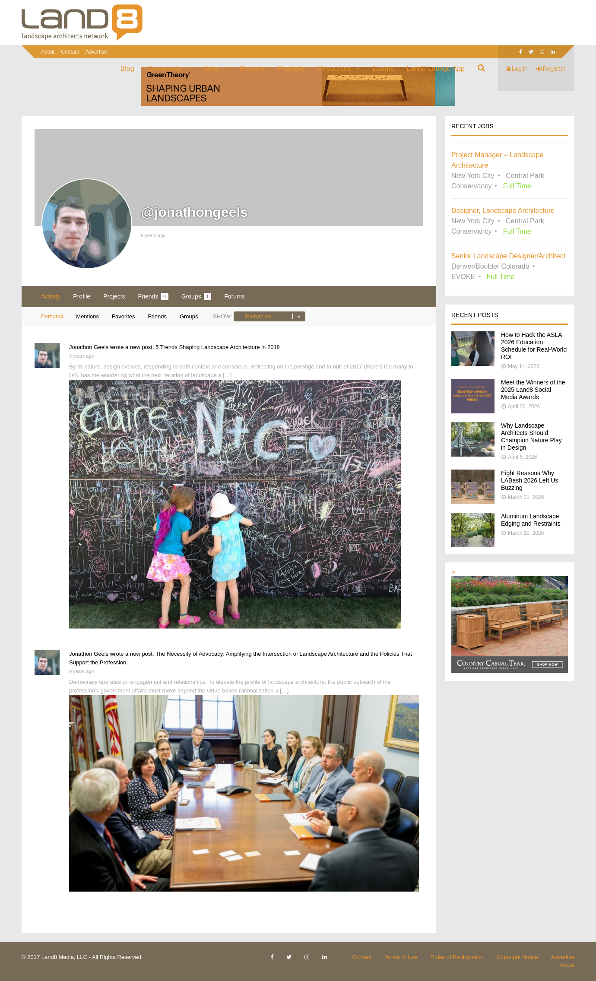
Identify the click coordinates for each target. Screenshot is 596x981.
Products (291, 68)
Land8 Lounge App (436, 68)
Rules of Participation (457, 957)
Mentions (87, 316)
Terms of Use (401, 957)
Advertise (96, 52)
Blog (127, 68)
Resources (334, 68)
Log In (517, 68)
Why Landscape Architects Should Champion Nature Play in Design (531, 436)
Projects (252, 68)
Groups (196, 296)
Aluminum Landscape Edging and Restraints (531, 520)
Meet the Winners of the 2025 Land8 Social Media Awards (533, 389)
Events (383, 68)
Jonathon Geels (88, 347)
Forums (234, 296)
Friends (153, 296)
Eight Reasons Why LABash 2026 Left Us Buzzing (529, 480)
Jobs (211, 68)
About (47, 52)
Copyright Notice (517, 957)
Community (164, 68)
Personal (52, 316)
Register (551, 68)
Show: (222, 316)
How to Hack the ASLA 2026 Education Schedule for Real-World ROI (534, 345)
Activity (50, 296)
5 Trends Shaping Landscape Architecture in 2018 (217, 347)
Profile (81, 296)
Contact (70, 52)
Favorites (123, 316)
